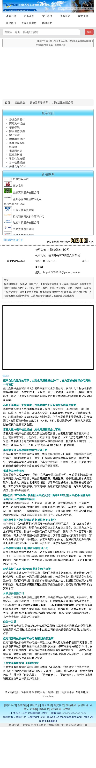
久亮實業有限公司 (19, 230)
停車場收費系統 (49, 461)
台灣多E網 (37, 725)
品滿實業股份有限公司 (21, 193)
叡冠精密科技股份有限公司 (24, 217)
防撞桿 (12, 412)
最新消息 (29, 16)
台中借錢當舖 (17, 163)
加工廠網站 (14, 511)
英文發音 (65, 527)
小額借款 (32, 437)
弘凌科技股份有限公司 (21, 223)
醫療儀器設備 (17, 132)
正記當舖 (13, 186)
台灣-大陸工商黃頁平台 (61, 692)
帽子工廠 (35, 572)
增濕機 (70, 597)
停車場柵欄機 (52, 454)
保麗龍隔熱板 (30, 556)
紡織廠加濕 (48, 609)
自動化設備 (38, 646)
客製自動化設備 (28, 388)
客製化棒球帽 (71, 576)
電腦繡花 (56, 474)
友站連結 (83, 16)
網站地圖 (56, 709)
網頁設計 (14, 725)
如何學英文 (9, 523)
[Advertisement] (48, 72)
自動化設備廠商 (54, 388)
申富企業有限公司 (19, 211)
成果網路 (26, 692)
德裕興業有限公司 (14, 205)
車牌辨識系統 (17, 144)
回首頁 (67, 709)
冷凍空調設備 (39, 601)
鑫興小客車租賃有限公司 (23, 200)
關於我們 (10, 705)
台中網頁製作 (52, 725)
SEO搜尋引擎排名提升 (40, 514)
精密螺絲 (14, 128)
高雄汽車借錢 (17, 124)
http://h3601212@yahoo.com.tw (61, 272)
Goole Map (48, 696)
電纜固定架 (15, 151)
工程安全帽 (56, 409)
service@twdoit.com (74, 713)
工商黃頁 (25, 725)
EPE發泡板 (15, 556)
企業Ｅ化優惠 (29, 23)
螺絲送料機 (15, 155)
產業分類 (11, 16)
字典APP (45, 543)
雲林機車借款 (17, 140)
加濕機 (28, 597)
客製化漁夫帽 (17, 159)
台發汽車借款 (16, 180)
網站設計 (24, 503)
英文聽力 (79, 527)
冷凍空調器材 (17, 120)
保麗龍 (13, 147)
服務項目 (11, 23)
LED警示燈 (72, 409)
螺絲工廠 (82, 725)
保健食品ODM (17, 167)
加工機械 (61, 625)
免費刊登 (65, 16)
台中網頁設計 (68, 725)
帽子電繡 (14, 136)
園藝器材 (81, 597)
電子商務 (47, 16)
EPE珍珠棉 (72, 552)
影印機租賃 (35, 667)
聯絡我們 (47, 23)
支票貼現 (45, 437)
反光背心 (24, 412)
